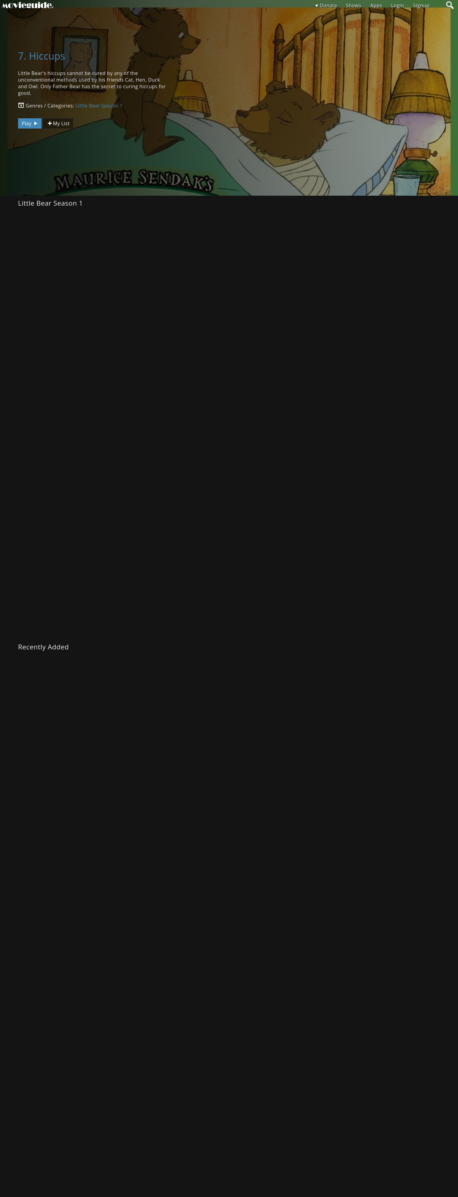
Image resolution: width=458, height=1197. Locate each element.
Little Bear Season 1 (99, 105)
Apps (376, 5)
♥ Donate (326, 5)
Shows (353, 5)
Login (397, 5)
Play (30, 123)
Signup (421, 5)
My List (58, 123)
